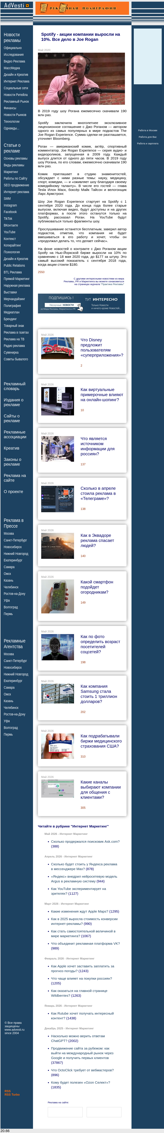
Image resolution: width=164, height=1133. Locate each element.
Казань (8, 580)
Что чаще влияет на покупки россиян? (81, 978)
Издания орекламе (13, 402)
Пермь (8, 614)
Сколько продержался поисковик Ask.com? (85, 841)
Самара (9, 567)
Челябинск (11, 587)
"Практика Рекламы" (112, 284)
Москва (9, 534)
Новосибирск (13, 547)
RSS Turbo (12, 1094)
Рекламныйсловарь (14, 386)
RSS (8, 1091)
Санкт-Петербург (15, 540)
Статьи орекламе (12, 147)
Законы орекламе (12, 461)
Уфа (7, 600)
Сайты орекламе (12, 418)
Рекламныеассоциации (15, 434)
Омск (7, 574)
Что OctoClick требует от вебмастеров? (82, 1070)
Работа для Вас (148, 136)
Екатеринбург (13, 560)
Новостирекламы (12, 37)
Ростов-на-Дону (14, 594)
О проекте (13, 491)
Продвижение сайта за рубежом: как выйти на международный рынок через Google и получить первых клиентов (82, 1053)
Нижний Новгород (16, 554)
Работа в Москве (147, 130)
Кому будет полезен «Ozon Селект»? (80, 1082)
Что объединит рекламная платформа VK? (85, 943)
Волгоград (11, 607)
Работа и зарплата (147, 143)
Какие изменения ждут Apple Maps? (79, 911)
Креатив (11, 448)
